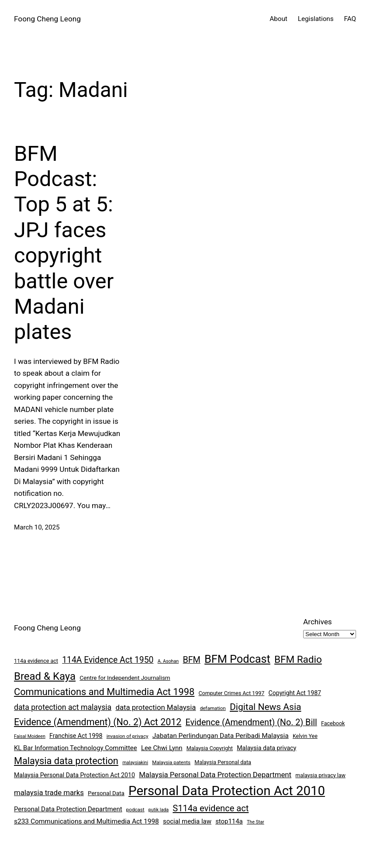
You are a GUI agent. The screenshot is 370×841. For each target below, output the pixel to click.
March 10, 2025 (37, 527)
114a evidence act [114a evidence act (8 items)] (36, 661)
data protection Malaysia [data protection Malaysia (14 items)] (155, 707)
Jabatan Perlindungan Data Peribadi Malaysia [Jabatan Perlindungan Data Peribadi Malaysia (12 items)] (220, 736)
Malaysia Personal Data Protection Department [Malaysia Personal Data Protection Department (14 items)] (215, 774)
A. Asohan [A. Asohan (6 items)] (168, 661)
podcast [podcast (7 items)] (135, 809)
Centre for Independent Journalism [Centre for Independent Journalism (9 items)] (125, 678)
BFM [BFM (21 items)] (191, 660)
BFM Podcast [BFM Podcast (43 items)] (237, 659)
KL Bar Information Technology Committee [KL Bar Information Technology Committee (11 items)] (75, 748)
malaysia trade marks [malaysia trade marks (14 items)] (49, 792)
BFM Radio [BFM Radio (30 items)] (298, 659)
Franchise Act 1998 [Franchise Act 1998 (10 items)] (75, 735)
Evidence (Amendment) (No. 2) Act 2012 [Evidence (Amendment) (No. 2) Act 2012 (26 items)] (97, 721)
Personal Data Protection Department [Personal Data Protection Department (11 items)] (68, 809)
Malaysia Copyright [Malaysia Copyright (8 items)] (210, 748)
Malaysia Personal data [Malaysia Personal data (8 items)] (222, 762)
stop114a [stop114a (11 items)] (229, 821)
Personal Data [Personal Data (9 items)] (106, 793)
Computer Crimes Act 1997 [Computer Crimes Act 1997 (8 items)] (231, 693)
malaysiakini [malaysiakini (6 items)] (135, 762)
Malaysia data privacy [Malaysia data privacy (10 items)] (266, 747)
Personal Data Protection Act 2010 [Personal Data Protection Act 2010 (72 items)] (226, 790)
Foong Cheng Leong (47, 18)
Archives (317, 621)
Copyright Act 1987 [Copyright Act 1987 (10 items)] (294, 692)
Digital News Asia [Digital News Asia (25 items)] (265, 707)
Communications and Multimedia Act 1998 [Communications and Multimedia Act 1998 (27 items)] (104, 691)
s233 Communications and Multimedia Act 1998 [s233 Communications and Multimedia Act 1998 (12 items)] (86, 821)
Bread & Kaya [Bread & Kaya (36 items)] (45, 676)
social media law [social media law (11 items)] (187, 821)
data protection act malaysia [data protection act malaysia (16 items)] (62, 707)
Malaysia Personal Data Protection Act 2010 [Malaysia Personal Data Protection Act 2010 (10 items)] (74, 775)
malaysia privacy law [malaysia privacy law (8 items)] (320, 775)
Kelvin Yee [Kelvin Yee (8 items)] (305, 736)
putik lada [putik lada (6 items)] (159, 810)
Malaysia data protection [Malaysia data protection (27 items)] (66, 760)
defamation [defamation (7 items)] (213, 708)
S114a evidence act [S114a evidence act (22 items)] (211, 808)
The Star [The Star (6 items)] (255, 822)
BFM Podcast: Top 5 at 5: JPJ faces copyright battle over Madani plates (64, 243)
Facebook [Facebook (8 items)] (333, 723)
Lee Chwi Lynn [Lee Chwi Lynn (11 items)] (162, 748)
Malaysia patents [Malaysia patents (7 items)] (171, 762)
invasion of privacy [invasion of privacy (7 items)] (128, 736)
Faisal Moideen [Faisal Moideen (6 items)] (29, 736)
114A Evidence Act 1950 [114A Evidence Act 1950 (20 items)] (107, 660)
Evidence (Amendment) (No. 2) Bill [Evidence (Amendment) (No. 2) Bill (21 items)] (251, 722)
